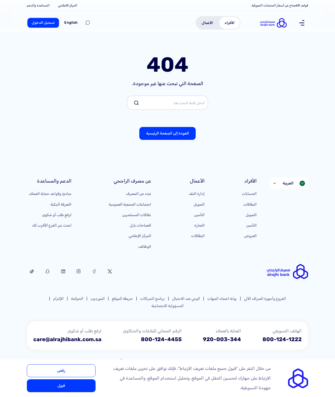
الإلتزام (58, 298)
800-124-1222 (282, 339)
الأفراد (229, 22)
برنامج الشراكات (152, 298)
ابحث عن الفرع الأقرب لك (51, 225)
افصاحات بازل (140, 225)
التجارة (199, 225)
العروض (250, 236)
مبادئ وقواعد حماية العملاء (50, 193)
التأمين (251, 225)
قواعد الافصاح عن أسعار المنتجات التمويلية (280, 5)
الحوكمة (77, 298)
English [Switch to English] (71, 22)
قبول (61, 385)
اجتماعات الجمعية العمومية (130, 204)
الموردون (97, 298)
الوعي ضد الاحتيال (186, 298)
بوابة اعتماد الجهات (222, 298)
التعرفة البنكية (60, 204)
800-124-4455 (161, 339)
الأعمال (207, 22)
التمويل (251, 215)
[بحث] (87, 23)
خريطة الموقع (122, 298)
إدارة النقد (197, 193)
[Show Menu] (301, 22)
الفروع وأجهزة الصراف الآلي (265, 298)
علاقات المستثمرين (136, 215)
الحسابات (249, 193)
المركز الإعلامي (140, 236)
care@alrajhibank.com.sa (67, 339)
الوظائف (144, 246)
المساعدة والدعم (38, 5)
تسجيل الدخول (43, 22)
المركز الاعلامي (67, 5)
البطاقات (250, 204)
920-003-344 (222, 339)
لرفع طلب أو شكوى (56, 215)
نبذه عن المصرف (138, 193)
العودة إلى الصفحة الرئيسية (167, 133)
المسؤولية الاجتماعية (167, 306)
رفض (61, 370)
